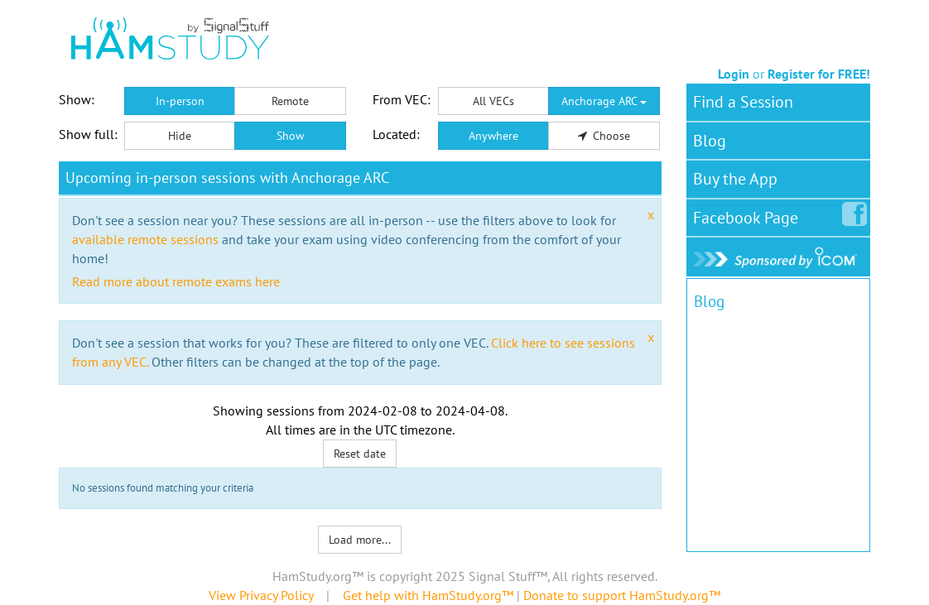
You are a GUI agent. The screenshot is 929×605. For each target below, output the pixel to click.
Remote (290, 101)
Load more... (360, 539)
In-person (180, 101)
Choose (604, 135)
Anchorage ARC (604, 101)
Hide (179, 135)
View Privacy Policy (261, 595)
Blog (709, 140)
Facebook (749, 214)
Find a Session (743, 102)
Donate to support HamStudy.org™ (621, 595)
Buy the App (735, 179)
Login (733, 73)
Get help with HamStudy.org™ (428, 595)
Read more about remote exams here (176, 281)
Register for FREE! (819, 73)
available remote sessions (145, 239)
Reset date (360, 453)
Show (290, 135)
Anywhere (493, 135)
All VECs (493, 101)
